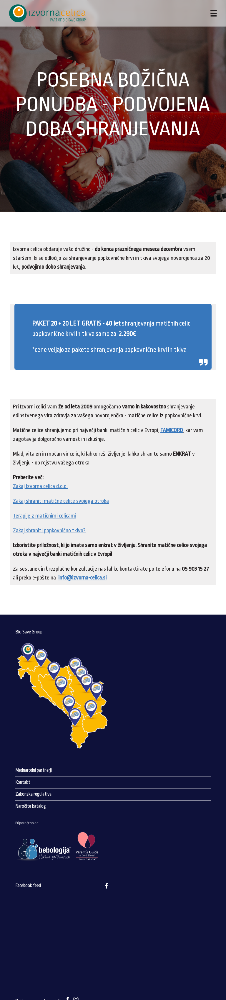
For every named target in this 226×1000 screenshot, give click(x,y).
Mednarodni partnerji (33, 770)
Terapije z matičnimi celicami (44, 516)
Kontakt (22, 782)
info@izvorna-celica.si (82, 577)
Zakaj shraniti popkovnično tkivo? (49, 530)
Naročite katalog (30, 806)
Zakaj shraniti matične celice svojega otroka (61, 501)
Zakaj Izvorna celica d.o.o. (40, 486)
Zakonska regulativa (33, 794)
